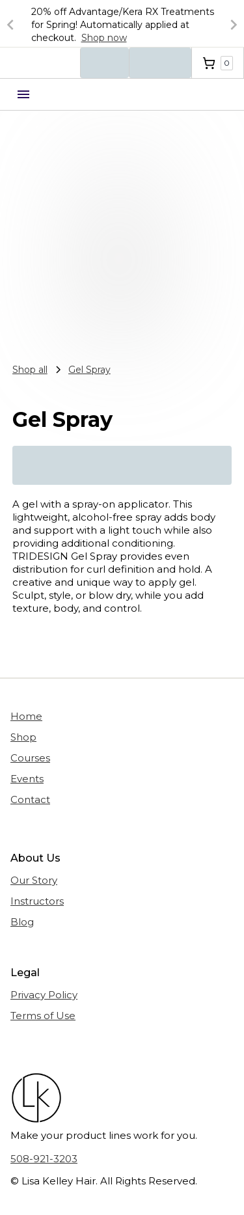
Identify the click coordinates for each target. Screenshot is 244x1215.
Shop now (104, 38)
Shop (23, 737)
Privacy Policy (43, 995)
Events (27, 778)
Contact (30, 799)
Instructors (37, 901)
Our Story (33, 880)
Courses (30, 758)
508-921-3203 (43, 1159)
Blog (22, 922)
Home (26, 716)
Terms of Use (42, 1015)
